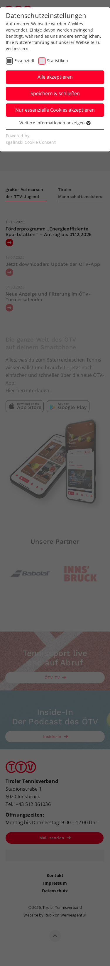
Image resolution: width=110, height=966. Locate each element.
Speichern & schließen (55, 93)
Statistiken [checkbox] (57, 60)
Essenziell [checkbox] (24, 60)
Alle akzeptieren (55, 77)
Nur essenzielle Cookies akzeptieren (55, 110)
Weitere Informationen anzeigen (54, 123)
